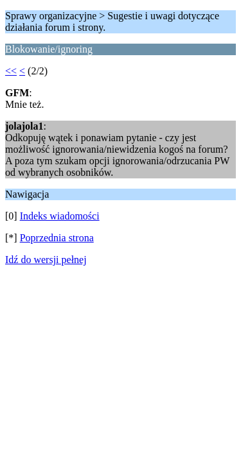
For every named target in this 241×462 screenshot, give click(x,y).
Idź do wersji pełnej (46, 259)
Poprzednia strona (57, 237)
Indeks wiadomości (60, 215)
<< (11, 70)
